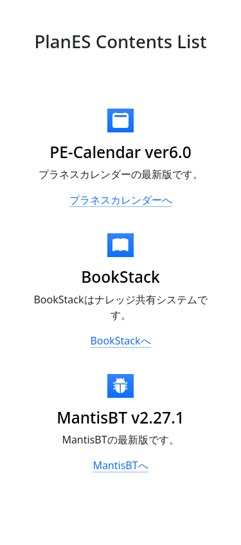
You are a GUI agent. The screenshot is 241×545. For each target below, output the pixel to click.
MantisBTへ (120, 465)
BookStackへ (120, 341)
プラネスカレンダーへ (120, 200)
